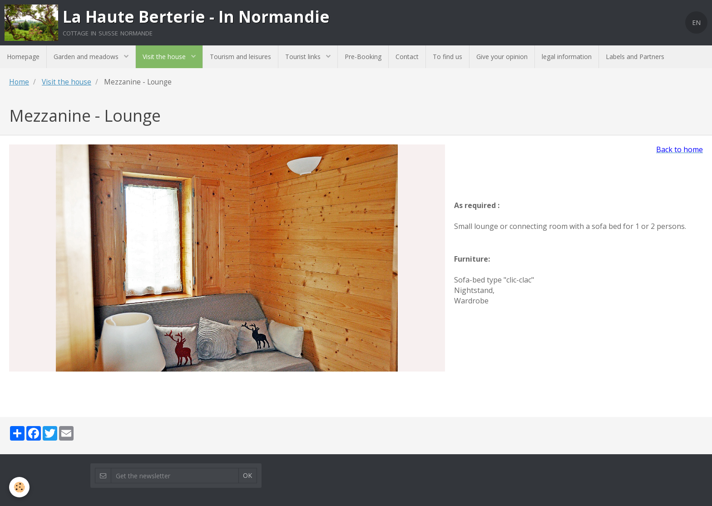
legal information (567, 56)
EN (696, 22)
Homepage (23, 56)
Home (19, 82)
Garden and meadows (87, 56)
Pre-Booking (363, 56)
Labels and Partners (635, 56)
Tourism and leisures (240, 56)
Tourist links (303, 56)
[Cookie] (19, 487)
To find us (447, 56)
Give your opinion (502, 56)
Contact (407, 56)
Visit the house (165, 56)
